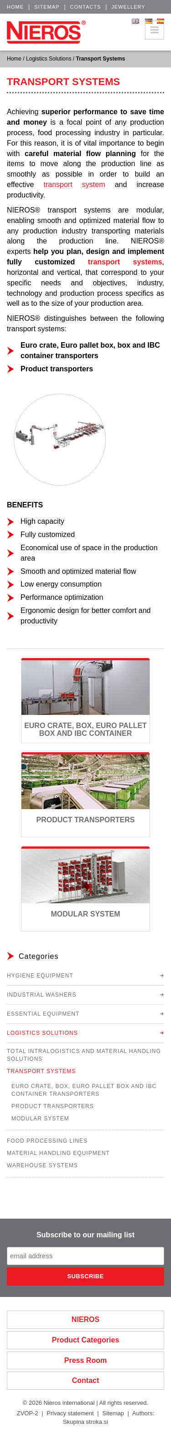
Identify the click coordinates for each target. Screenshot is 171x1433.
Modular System (85, 914)
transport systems (125, 262)
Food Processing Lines (47, 1141)
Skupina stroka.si (85, 1421)
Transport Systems (41, 1071)
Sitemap (46, 7)
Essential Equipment (43, 1014)
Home (15, 7)
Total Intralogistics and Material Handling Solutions (84, 1055)
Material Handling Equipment (58, 1153)
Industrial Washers (41, 995)
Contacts (85, 7)
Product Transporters (85, 820)
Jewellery (128, 7)
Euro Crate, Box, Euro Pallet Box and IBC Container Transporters (85, 733)
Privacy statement (70, 1413)
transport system (74, 184)
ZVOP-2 (27, 1413)
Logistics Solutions (48, 59)
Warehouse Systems (42, 1165)
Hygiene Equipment (40, 975)
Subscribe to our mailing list (85, 1235)
